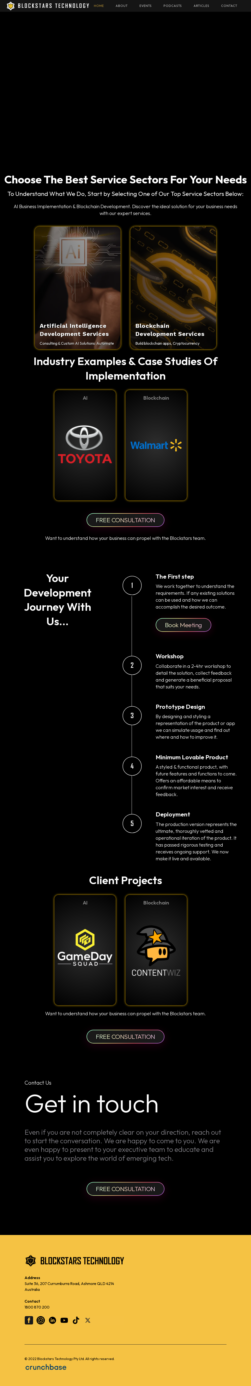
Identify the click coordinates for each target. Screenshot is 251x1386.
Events (145, 6)
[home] (48, 6)
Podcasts (172, 6)
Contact (229, 6)
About (122, 6)
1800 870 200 (37, 1307)
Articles (201, 6)
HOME (99, 6)
